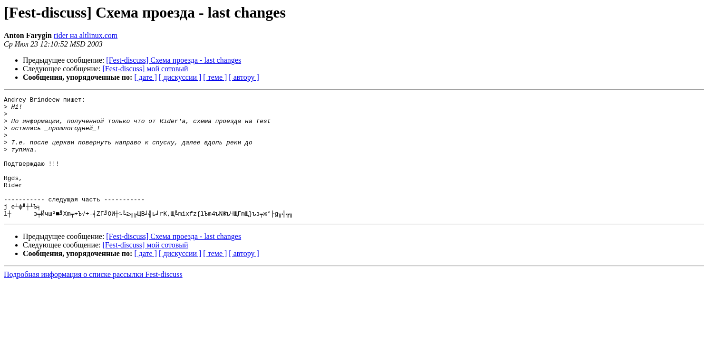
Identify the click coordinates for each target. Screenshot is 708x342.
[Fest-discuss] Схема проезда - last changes (173, 60)
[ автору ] (244, 77)
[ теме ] (215, 77)
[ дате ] (145, 77)
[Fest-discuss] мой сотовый (145, 69)
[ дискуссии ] (180, 77)
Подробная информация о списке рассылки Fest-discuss (93, 298)
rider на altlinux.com (85, 35)
